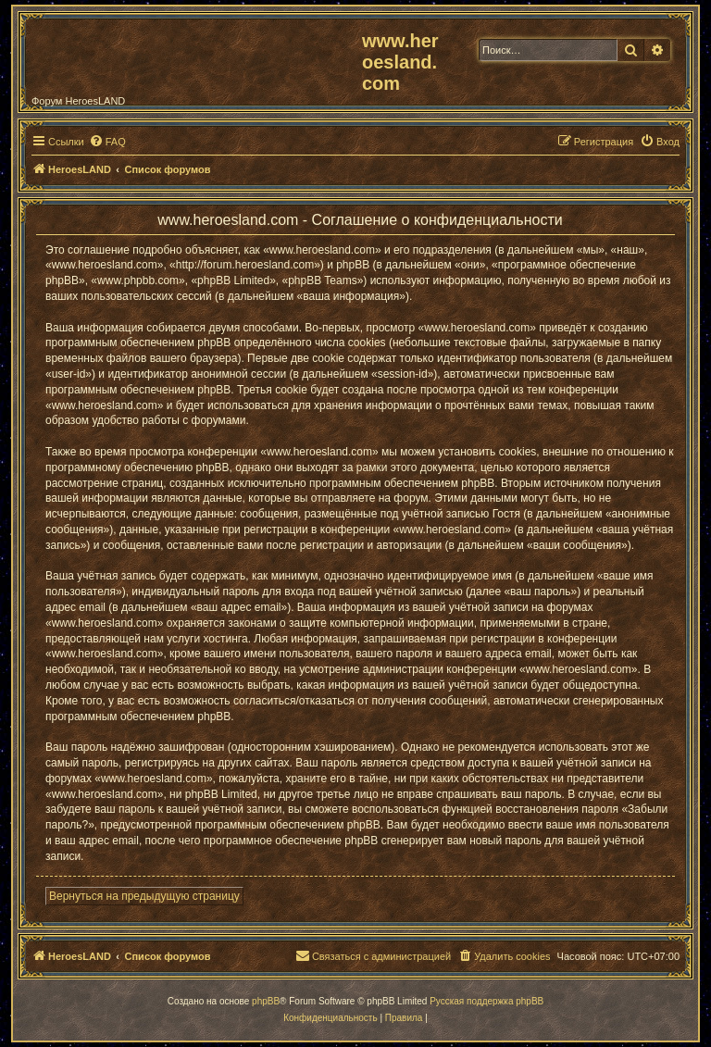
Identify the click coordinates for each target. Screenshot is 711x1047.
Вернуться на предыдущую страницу (144, 896)
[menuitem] (107, 142)
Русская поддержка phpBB (486, 1001)
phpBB (266, 1001)
